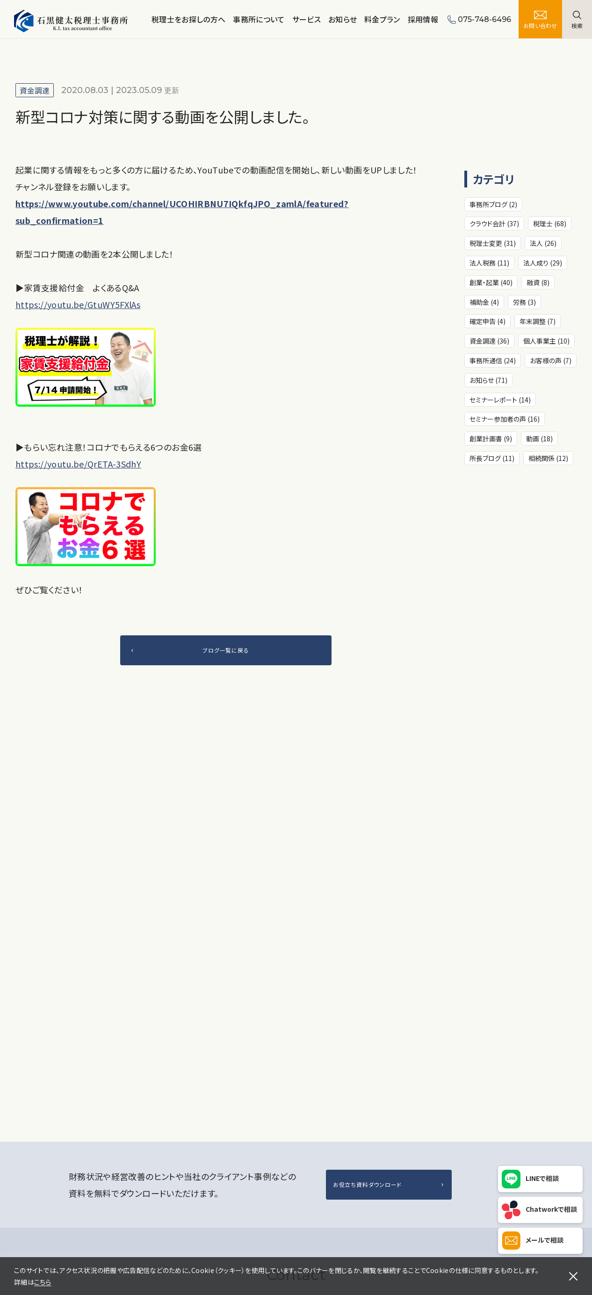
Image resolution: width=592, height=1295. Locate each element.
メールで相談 (544, 1240)
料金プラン (382, 19)
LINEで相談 (542, 1178)
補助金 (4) (484, 302)
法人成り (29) (542, 262)
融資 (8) (538, 282)
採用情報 (423, 19)
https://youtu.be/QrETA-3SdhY (78, 464)
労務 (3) (524, 302)
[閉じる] (573, 1276)
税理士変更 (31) (492, 243)
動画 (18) (539, 438)
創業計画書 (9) (490, 438)
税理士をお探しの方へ (188, 19)
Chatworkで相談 (551, 1209)
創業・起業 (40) (491, 282)
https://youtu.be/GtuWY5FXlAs (77, 304)
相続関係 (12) (548, 458)
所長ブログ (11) (491, 458)
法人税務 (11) (489, 262)
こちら (42, 1282)
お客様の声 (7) (550, 360)
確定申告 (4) (487, 321)
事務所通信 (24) (492, 360)
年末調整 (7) (538, 321)
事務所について (258, 19)
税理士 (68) (549, 223)
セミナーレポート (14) (500, 399)
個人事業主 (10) (546, 340)
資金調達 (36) (489, 340)
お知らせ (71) (488, 380)
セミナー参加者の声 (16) (504, 419)
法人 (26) (543, 243)
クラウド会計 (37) (494, 223)
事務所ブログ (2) (493, 204)
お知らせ (342, 19)
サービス (306, 19)
